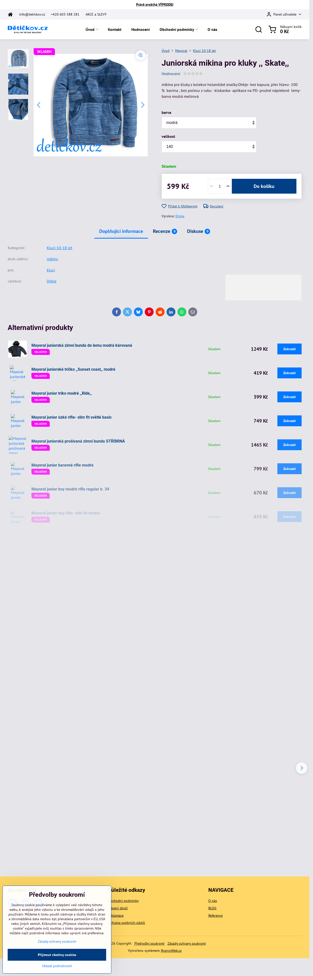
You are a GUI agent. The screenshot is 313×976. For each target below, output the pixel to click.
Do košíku (264, 186)
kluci (51, 269)
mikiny (52, 258)
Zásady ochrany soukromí (187, 943)
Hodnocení (171, 73)
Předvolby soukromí (149, 943)
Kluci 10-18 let (59, 247)
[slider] (193, 74)
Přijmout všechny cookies (57, 961)
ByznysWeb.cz (171, 950)
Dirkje (179, 216)
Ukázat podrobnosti (57, 973)
